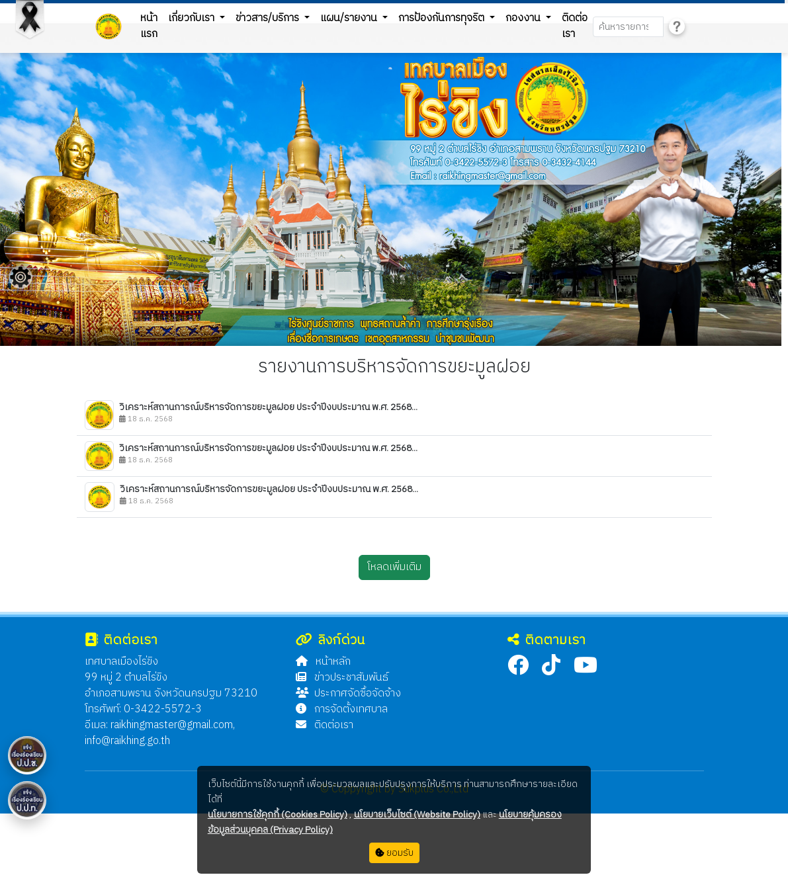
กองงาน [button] (524, 18)
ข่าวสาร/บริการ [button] (269, 18)
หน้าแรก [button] (148, 26)
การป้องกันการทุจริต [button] (442, 18)
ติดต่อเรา (324, 725)
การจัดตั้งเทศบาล (342, 709)
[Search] (628, 27)
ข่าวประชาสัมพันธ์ (342, 678)
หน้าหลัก (323, 662)
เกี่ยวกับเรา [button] (192, 18)
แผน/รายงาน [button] (350, 18)
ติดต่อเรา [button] (575, 26)
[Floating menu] (20, 277)
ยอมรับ (394, 852)
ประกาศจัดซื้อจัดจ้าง (348, 693)
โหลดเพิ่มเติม (394, 567)
